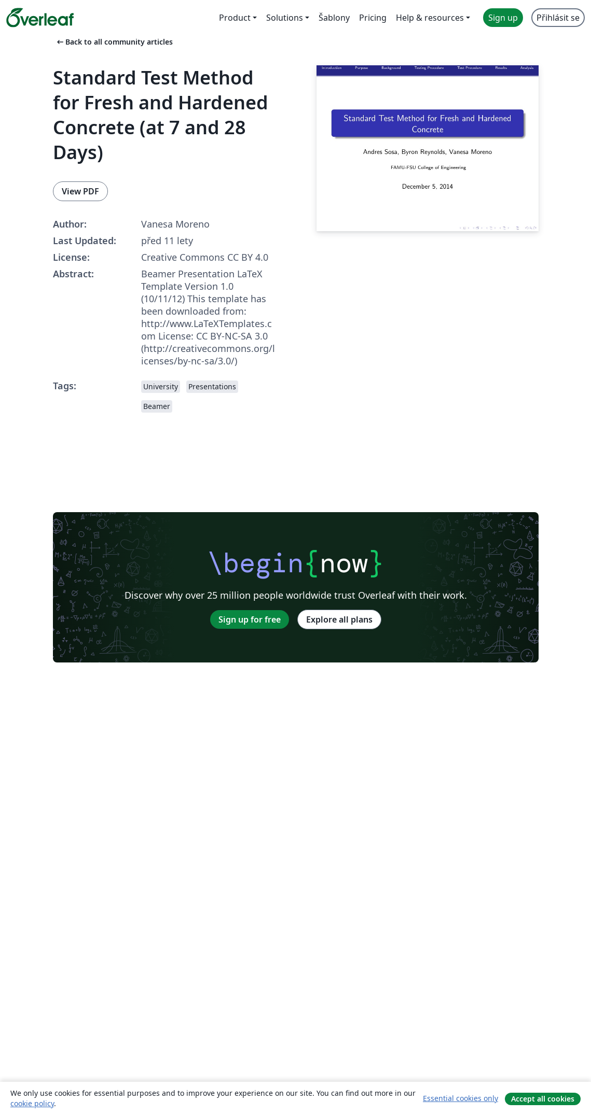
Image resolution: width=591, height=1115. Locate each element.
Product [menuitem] (235, 17)
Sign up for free (249, 619)
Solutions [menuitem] (284, 17)
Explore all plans (339, 619)
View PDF (80, 191)
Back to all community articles (114, 42)
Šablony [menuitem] (334, 17)
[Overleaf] (40, 17)
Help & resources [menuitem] (430, 17)
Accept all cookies (542, 1099)
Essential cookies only (460, 1098)
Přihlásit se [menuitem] (558, 17)
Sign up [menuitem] (503, 17)
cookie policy (32, 1103)
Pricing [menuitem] (373, 17)
